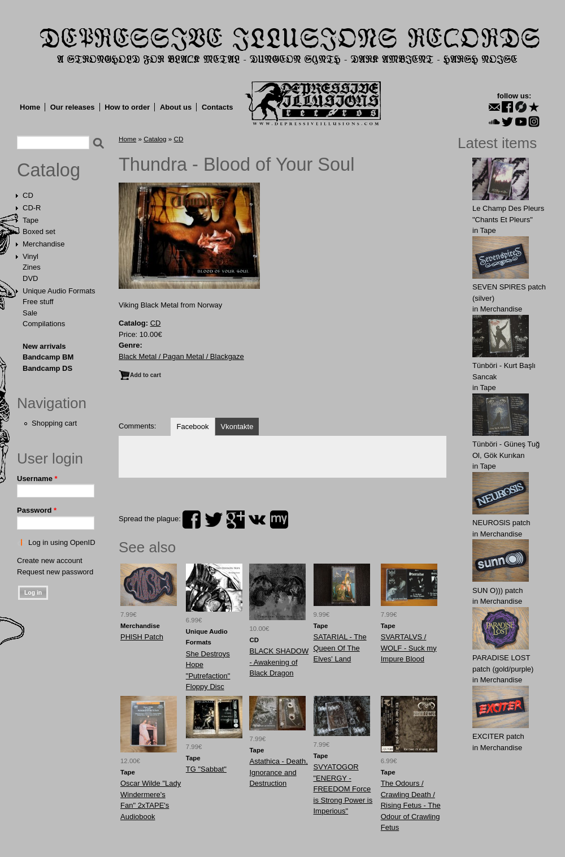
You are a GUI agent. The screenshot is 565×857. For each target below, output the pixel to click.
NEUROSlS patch (501, 522)
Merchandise (43, 244)
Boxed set (39, 231)
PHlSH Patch (141, 637)
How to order (127, 107)
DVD (30, 278)
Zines (32, 267)
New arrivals (44, 346)
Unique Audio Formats (59, 291)
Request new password (55, 572)
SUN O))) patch (497, 590)
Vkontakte (237, 426)
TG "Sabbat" (206, 769)
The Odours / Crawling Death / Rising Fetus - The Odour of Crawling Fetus (411, 805)
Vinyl (30, 256)
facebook (191, 519)
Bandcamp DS (47, 368)
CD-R (32, 208)
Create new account (49, 560)
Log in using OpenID (61, 542)
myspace (279, 519)
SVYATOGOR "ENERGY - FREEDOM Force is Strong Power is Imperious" (343, 789)
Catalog (48, 170)
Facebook (192, 426)
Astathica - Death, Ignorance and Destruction (278, 772)
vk (257, 519)
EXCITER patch (498, 736)
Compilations (44, 323)
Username (37, 478)
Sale (30, 313)
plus (236, 519)
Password (36, 510)
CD (28, 195)
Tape (30, 220)
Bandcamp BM (48, 357)
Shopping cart (54, 423)
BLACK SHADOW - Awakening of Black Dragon (278, 662)
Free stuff (38, 301)
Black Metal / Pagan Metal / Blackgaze (181, 356)
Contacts (217, 107)
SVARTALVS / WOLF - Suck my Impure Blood (409, 648)
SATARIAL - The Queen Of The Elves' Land (340, 648)
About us (176, 107)
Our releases (72, 107)
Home (30, 107)
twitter (214, 519)
